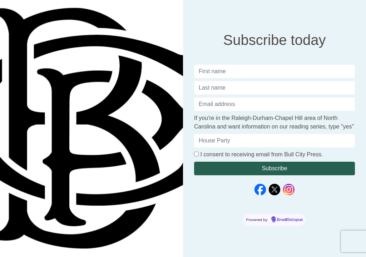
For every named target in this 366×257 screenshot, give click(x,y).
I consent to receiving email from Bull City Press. (261, 154)
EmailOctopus (290, 220)
